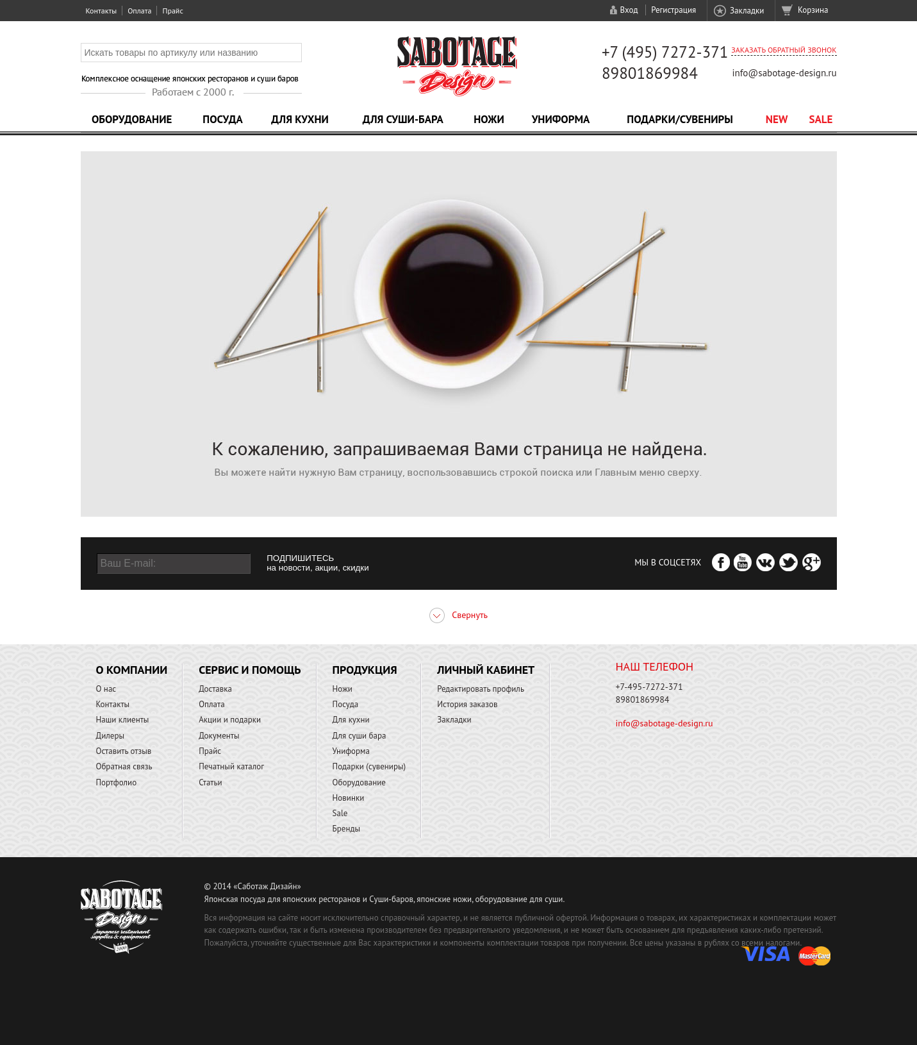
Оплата (139, 10)
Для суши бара (359, 735)
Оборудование (132, 119)
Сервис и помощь (250, 669)
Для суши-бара (403, 119)
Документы (219, 735)
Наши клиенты (122, 719)
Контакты (101, 10)
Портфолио (116, 782)
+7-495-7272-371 (649, 686)
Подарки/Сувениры (680, 119)
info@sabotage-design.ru (784, 73)
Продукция (365, 669)
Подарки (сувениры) (369, 766)
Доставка (215, 688)
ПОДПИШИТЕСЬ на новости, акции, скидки (317, 563)
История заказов (467, 704)
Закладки (747, 10)
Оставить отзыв (124, 751)
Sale (821, 119)
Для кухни (300, 119)
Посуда (222, 119)
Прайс (172, 10)
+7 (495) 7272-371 (665, 52)
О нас (106, 688)
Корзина (813, 9)
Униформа (561, 119)
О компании (132, 669)
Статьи (210, 782)
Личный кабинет (485, 669)
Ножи (489, 119)
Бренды (346, 828)
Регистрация (673, 9)
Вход (629, 9)
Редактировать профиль (480, 688)
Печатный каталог (231, 766)
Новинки (349, 797)
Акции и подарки (230, 719)
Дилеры (110, 735)
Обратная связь (124, 766)
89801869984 (650, 73)
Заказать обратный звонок (783, 49)
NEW (777, 119)
